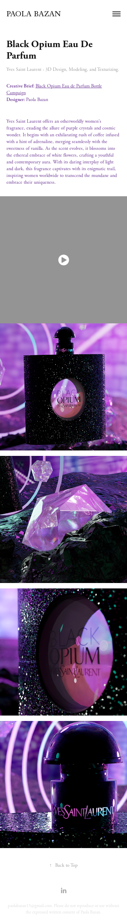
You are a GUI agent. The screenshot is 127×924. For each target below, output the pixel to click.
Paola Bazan (33, 13)
